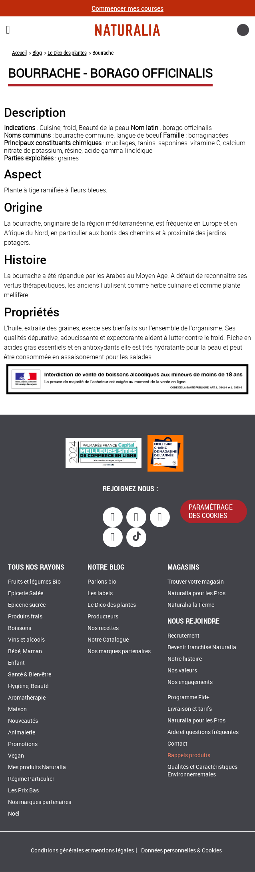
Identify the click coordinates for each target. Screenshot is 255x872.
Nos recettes (103, 628)
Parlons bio (102, 581)
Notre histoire (184, 659)
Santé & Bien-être (29, 674)
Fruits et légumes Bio (34, 581)
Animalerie (21, 732)
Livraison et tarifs (189, 709)
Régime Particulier (31, 779)
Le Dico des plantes (67, 52)
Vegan (16, 755)
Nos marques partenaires (39, 802)
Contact (177, 743)
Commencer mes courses (127, 8)
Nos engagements (190, 682)
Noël (14, 813)
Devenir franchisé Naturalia (201, 647)
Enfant (16, 663)
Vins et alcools (26, 639)
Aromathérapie (27, 697)
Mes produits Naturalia (37, 767)
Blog (37, 52)
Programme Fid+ (188, 697)
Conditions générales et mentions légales (82, 850)
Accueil (19, 52)
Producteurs (103, 616)
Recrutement (183, 635)
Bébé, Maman (25, 651)
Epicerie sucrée (27, 605)
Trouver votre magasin (195, 581)
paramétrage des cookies (211, 511)
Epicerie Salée (25, 593)
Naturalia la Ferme (190, 605)
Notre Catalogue (108, 639)
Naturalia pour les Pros (196, 593)
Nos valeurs (182, 670)
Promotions (23, 744)
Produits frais (25, 616)
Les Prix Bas (23, 790)
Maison (17, 709)
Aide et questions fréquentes (203, 732)
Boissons (19, 628)
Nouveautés (23, 721)
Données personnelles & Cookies (181, 850)
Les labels (100, 593)
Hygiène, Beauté (28, 686)
